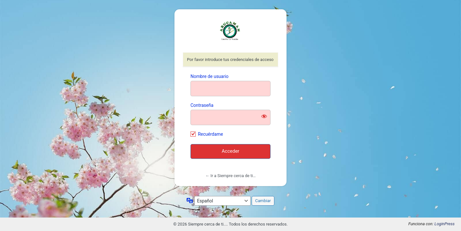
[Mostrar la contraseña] (264, 116)
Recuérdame (210, 134)
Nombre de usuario (209, 76)
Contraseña (202, 105)
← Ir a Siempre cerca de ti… (230, 175)
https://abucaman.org (230, 31)
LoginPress (444, 223)
